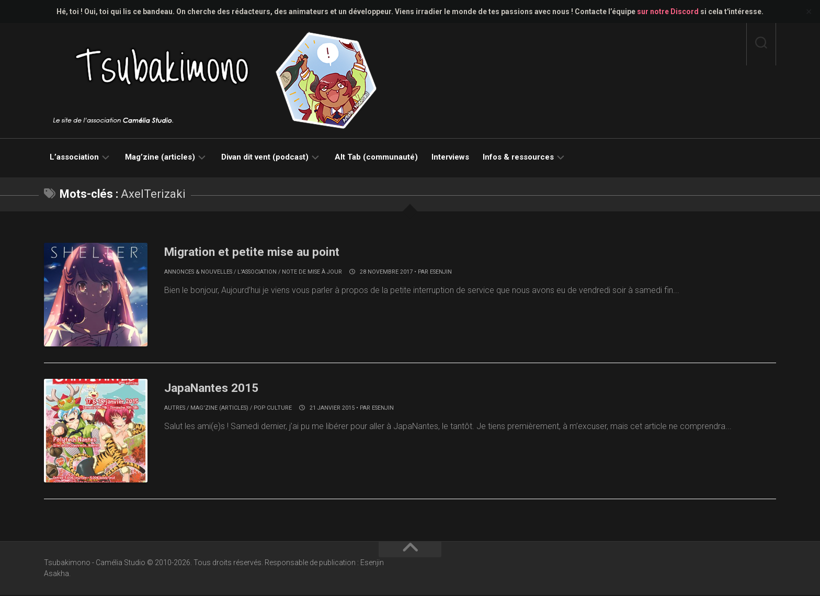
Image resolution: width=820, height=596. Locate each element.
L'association (257, 271)
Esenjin (441, 271)
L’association (74, 157)
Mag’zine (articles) (160, 157)
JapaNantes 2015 (219, 388)
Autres (174, 408)
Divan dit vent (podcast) (265, 157)
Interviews (450, 157)
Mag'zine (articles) (219, 408)
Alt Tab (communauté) (376, 157)
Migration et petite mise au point (265, 251)
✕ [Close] (808, 12)
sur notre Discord (668, 11)
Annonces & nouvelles (198, 271)
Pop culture (273, 408)
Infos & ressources (518, 157)
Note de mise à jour (312, 271)
